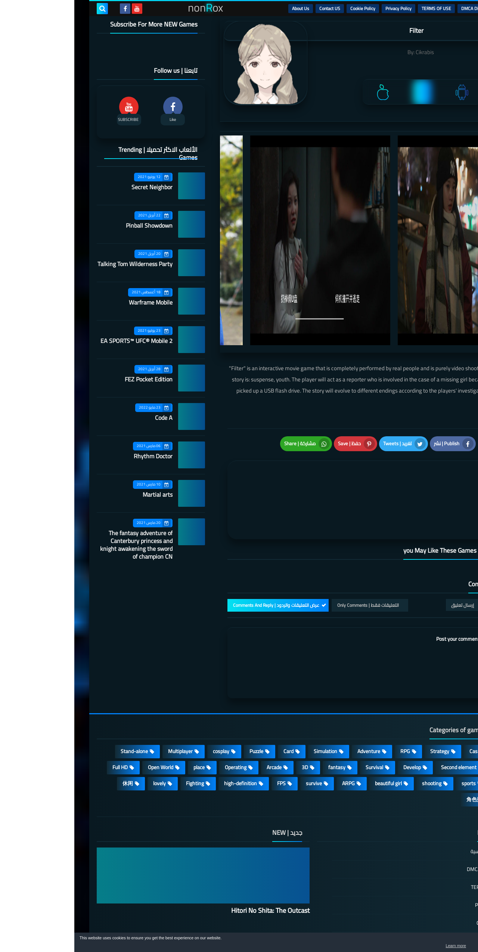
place (124, 712)
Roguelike (433, 712)
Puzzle (182, 696)
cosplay (147, 696)
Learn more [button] (405, 946)
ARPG (274, 728)
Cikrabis (350, 52)
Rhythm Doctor (78, 456)
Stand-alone (60, 696)
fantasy (262, 712)
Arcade (199, 712)
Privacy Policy (324, 8)
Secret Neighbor (77, 187)
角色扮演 (402, 744)
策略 (438, 744)
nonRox (399, 929)
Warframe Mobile (76, 302)
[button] (449, 944)
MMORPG (433, 728)
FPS (207, 728)
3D (230, 712)
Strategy (365, 696)
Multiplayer (106, 696)
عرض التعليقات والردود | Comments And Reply (202, 550)
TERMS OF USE (362, 8)
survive (240, 728)
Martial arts (83, 494)
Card (214, 696)
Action (437, 696)
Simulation (251, 696)
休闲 (53, 728)
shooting (357, 728)
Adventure (294, 696)
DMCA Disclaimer (403, 8)
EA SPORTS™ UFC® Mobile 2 (62, 340)
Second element (384, 712)
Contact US (255, 8)
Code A (89, 417)
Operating (161, 712)
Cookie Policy (288, 8)
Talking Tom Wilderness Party (60, 263)
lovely (85, 728)
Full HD (45, 712)
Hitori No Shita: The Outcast (196, 855)
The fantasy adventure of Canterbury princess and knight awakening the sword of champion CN (62, 544)
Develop (338, 712)
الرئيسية (437, 8)
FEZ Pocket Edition (74, 379)
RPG (331, 696)
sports (394, 728)
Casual (402, 696)
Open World (86, 712)
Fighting (121, 728)
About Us (226, 8)
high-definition (166, 728)
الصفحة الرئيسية (413, 797)
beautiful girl (314, 728)
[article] (230, 463)
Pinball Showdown (75, 225)
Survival (300, 712)
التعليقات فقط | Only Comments (294, 550)
